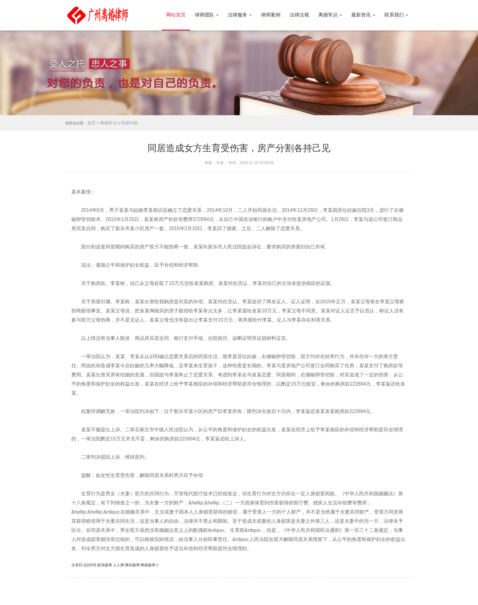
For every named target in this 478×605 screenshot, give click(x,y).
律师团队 (207, 14)
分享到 (77, 565)
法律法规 (299, 14)
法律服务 (239, 14)
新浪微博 (105, 565)
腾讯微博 (133, 565)
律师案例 (270, 14)
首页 (91, 122)
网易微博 (148, 565)
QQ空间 (90, 565)
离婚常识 (330, 14)
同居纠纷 (129, 122)
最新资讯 (363, 14)
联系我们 (396, 14)
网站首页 (176, 14)
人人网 (119, 565)
